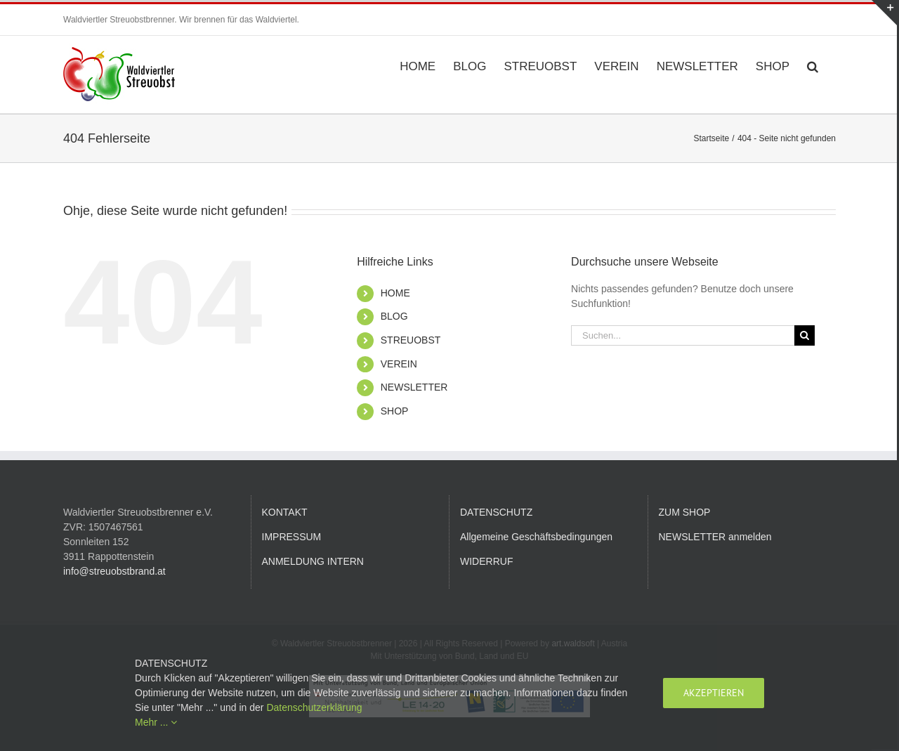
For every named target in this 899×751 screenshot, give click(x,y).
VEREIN (399, 364)
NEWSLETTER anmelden (715, 536)
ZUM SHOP (685, 512)
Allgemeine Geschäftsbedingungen (536, 536)
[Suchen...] (682, 335)
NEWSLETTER (414, 387)
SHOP (395, 411)
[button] (812, 65)
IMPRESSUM (292, 536)
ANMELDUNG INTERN (313, 561)
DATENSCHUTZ (496, 512)
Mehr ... (156, 722)
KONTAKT (285, 512)
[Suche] (804, 335)
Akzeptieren (713, 692)
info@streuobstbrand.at (114, 571)
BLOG (394, 316)
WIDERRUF (486, 561)
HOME (395, 293)
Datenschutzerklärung (314, 707)
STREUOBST (411, 340)
